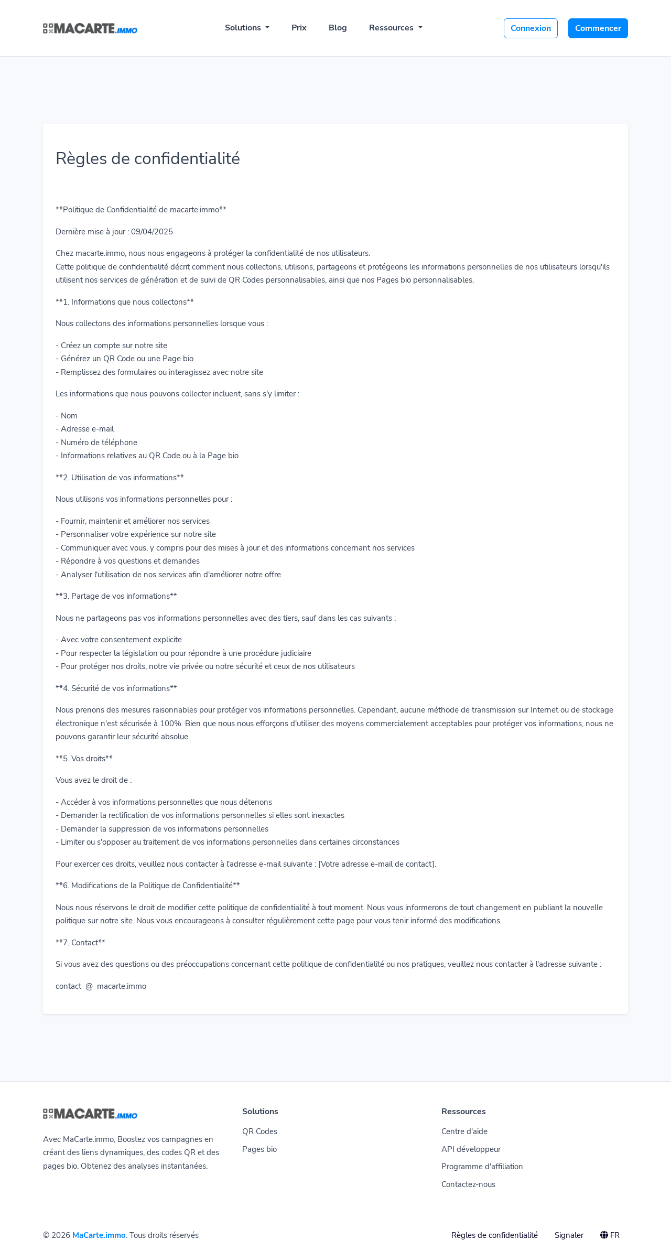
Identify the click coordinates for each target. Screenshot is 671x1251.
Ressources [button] (392, 28)
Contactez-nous (468, 1184)
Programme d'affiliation (482, 1166)
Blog (338, 28)
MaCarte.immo (99, 1235)
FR (610, 1235)
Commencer (598, 28)
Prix (299, 28)
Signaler (569, 1235)
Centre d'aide (464, 1131)
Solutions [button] (244, 28)
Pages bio (259, 1149)
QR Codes (259, 1131)
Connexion (531, 28)
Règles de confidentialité (494, 1235)
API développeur (471, 1149)
